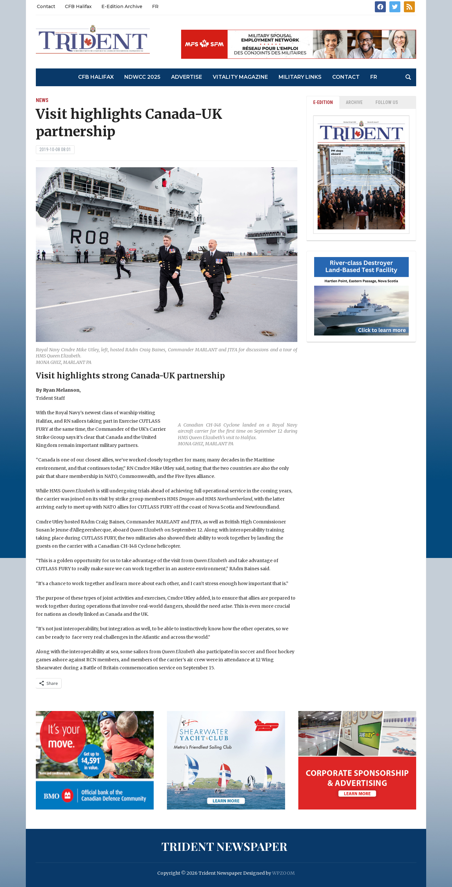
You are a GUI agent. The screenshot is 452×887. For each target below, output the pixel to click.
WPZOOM (283, 873)
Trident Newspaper (224, 846)
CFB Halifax (78, 6)
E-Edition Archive (121, 6)
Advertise (186, 77)
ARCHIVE (354, 102)
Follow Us (386, 102)
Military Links (300, 77)
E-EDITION (323, 102)
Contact (46, 6)
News (42, 100)
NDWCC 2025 (142, 77)
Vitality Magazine (240, 77)
